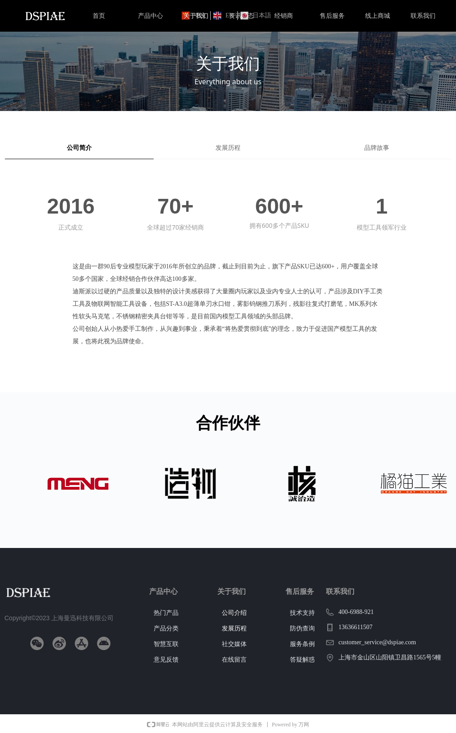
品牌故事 (376, 147)
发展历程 (228, 147)
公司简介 (79, 147)
